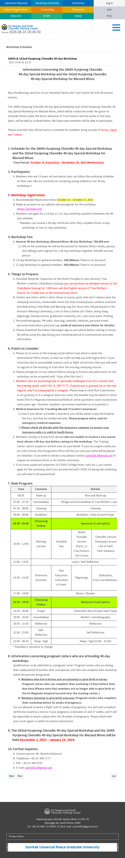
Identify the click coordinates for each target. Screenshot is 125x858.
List (114, 776)
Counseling (47, 9)
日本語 (78, 16)
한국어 (46, 16)
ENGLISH (15, 16)
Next (11, 776)
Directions (78, 3)
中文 (109, 16)
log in (109, 3)
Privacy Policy (16, 836)
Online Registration (16, 9)
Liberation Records (15, 3)
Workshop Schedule (47, 3)
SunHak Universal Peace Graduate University (62, 847)
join (109, 9)
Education (78, 9)
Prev (20, 776)
